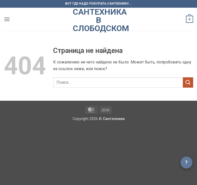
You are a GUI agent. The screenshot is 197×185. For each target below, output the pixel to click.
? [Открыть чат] (186, 162)
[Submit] (188, 82)
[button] (7, 19)
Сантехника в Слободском (98, 20)
